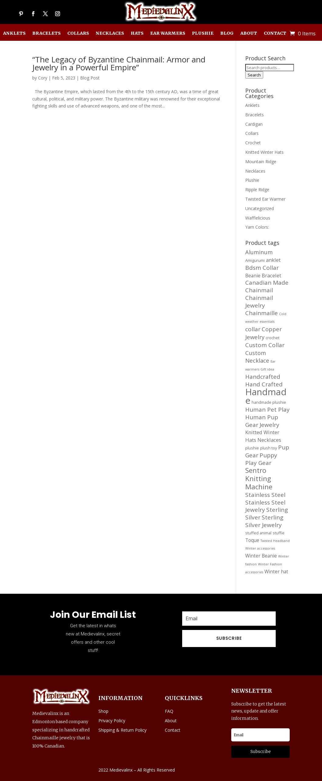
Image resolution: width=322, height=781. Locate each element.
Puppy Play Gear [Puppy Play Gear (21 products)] (261, 459)
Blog (227, 33)
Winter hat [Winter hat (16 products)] (276, 571)
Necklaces (110, 33)
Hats (137, 33)
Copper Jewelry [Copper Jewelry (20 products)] (263, 333)
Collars (78, 33)
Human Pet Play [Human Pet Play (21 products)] (267, 409)
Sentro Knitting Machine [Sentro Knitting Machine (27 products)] (258, 478)
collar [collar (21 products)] (252, 329)
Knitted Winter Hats (264, 152)
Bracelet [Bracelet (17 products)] (271, 275)
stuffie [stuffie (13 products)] (279, 533)
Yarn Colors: (257, 227)
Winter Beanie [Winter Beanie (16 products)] (261, 555)
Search (254, 75)
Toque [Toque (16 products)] (252, 540)
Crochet (253, 143)
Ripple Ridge (257, 189)
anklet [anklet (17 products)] (273, 259)
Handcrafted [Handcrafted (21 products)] (262, 377)
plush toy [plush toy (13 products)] (268, 448)
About (248, 33)
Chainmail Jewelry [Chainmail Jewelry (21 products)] (259, 301)
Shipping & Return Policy (122, 730)
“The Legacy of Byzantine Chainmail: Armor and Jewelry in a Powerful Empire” (118, 63)
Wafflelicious (257, 218)
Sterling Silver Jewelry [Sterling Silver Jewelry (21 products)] (264, 521)
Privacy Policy (111, 720)
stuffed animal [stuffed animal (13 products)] (258, 533)
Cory (42, 78)
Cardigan (254, 124)
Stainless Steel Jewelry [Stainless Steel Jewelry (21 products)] (265, 506)
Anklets (14, 33)
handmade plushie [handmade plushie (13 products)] (269, 402)
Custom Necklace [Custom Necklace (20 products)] (257, 356)
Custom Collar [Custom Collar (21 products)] (265, 345)
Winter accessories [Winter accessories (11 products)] (260, 548)
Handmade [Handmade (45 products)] (266, 396)
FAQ (169, 711)
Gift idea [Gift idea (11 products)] (267, 369)
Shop (103, 711)
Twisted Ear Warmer (265, 199)
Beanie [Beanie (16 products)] (252, 275)
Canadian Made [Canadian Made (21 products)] (266, 283)
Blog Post (90, 78)
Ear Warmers (167, 33)
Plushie (203, 33)
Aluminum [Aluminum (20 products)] (259, 252)
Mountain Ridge (260, 161)
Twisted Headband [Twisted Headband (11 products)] (275, 541)
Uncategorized (259, 208)
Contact (275, 33)
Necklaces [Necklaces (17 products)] (269, 439)
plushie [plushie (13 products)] (252, 448)
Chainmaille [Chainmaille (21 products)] (261, 313)
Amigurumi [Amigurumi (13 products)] (255, 260)
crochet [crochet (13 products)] (272, 337)
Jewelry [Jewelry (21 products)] (269, 425)
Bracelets (46, 33)
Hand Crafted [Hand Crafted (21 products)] (264, 384)
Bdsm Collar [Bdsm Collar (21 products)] (262, 268)
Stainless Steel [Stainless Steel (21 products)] (265, 495)
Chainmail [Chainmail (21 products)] (259, 290)
